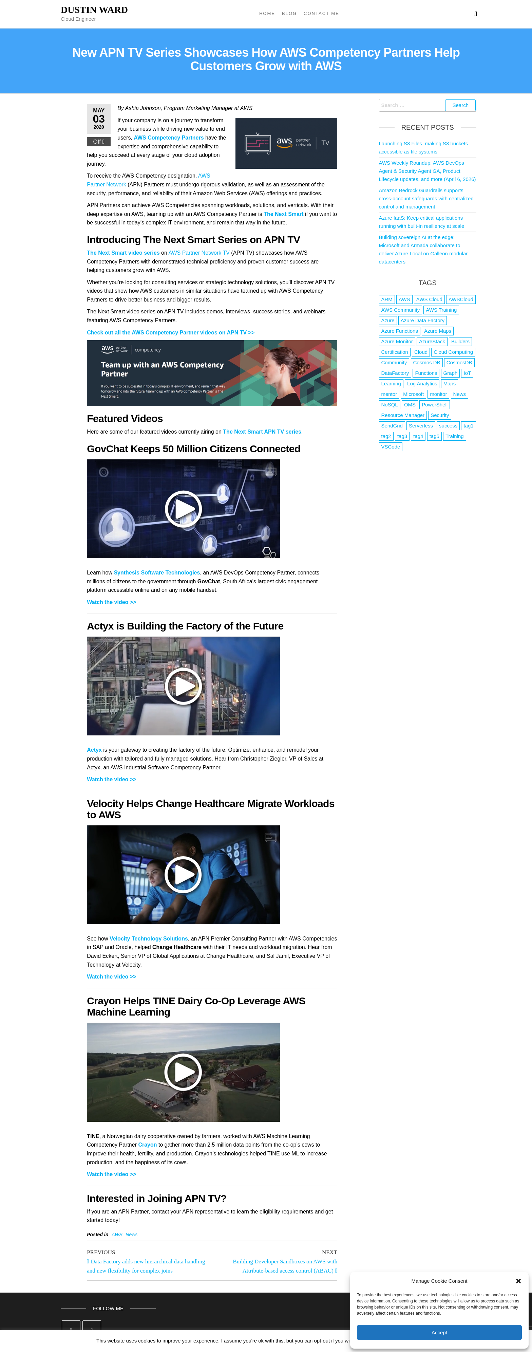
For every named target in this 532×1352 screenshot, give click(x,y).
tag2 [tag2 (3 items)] (386, 436)
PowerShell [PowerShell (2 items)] (435, 404)
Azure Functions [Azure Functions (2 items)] (399, 331)
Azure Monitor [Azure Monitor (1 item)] (397, 341)
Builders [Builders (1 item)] (460, 341)
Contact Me (321, 13)
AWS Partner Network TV (199, 253)
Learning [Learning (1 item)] (391, 383)
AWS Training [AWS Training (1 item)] (441, 310)
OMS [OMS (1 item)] (410, 404)
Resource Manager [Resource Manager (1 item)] (403, 415)
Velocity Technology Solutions (149, 939)
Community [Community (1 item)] (394, 362)
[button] (518, 1281)
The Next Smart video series (123, 253)
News (131, 1234)
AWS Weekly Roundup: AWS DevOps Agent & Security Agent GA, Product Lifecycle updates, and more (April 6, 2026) (427, 171)
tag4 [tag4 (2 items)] (418, 436)
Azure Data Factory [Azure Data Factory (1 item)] (422, 320)
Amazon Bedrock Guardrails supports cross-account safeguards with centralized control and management (426, 198)
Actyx (94, 750)
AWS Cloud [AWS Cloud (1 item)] (429, 299)
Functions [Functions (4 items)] (426, 373)
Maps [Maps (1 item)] (449, 383)
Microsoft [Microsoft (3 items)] (413, 394)
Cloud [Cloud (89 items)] (421, 352)
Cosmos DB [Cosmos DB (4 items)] (426, 362)
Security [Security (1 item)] (440, 415)
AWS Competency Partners (169, 138)
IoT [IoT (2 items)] (467, 373)
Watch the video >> (111, 602)
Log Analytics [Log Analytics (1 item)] (422, 383)
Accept (439, 1332)
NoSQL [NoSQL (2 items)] (389, 404)
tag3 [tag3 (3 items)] (402, 436)
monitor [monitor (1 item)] (438, 394)
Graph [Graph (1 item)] (450, 373)
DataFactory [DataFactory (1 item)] (395, 373)
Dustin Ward (94, 9)
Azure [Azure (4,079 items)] (388, 320)
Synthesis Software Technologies (157, 572)
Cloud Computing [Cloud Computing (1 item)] (453, 352)
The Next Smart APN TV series (262, 432)
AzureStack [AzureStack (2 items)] (432, 341)
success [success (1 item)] (448, 425)
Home (267, 13)
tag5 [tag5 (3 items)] (434, 436)
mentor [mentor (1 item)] (389, 394)
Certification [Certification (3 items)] (394, 352)
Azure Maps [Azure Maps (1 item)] (437, 331)
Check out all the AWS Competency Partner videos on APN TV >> (170, 332)
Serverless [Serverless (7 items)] (421, 425)
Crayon (147, 1145)
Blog (289, 13)
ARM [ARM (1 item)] (387, 299)
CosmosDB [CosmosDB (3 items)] (459, 362)
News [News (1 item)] (459, 394)
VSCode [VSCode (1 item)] (390, 447)
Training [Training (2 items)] (454, 436)
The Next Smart (283, 214)
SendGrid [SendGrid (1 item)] (392, 425)
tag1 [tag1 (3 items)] (468, 425)
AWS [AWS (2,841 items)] (404, 299)
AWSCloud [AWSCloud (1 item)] (461, 299)
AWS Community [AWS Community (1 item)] (400, 310)
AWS (117, 1234)
